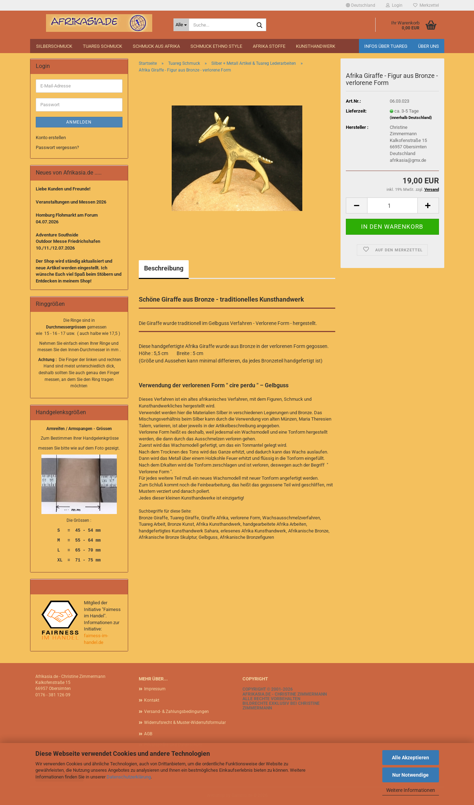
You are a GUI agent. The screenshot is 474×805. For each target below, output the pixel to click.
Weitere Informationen (410, 790)
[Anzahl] (392, 205)
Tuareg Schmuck (102, 46)
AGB (148, 733)
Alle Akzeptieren (410, 757)
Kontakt (151, 700)
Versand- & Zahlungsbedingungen (176, 711)
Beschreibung (163, 268)
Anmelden (79, 122)
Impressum (155, 688)
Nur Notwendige (410, 775)
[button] (361, 5)
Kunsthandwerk (315, 46)
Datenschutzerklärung (129, 777)
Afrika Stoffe (269, 46)
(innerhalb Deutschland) (411, 117)
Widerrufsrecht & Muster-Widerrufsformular (185, 722)
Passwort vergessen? (57, 147)
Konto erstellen (51, 137)
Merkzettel (426, 5)
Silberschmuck (54, 46)
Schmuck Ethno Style (216, 46)
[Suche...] (181, 24)
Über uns (428, 46)
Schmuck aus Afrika (156, 46)
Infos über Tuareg (385, 46)
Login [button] (394, 5)
